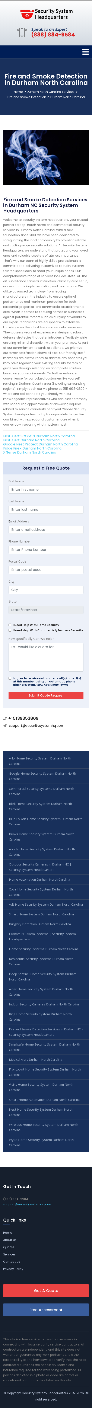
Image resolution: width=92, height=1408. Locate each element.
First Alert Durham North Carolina (31, 440)
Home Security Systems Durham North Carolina (44, 949)
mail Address (19, 521)
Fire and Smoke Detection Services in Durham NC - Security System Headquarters (46, 1032)
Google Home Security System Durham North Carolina (42, 776)
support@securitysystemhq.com (36, 725)
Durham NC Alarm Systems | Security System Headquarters (42, 936)
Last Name (16, 501)
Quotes (8, 1247)
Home (18, 92)
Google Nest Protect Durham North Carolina (40, 444)
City (12, 581)
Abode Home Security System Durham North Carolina (42, 852)
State (13, 601)
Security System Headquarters (45, 1393)
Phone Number (20, 541)
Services (9, 1254)
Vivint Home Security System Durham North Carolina (41, 1087)
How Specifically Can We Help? (31, 639)
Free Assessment (46, 1309)
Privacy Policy (13, 1269)
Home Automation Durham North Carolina (39, 879)
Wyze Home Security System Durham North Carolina (41, 1142)
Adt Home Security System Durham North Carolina (46, 904)
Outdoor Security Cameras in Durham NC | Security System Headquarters (40, 867)
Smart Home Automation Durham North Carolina (44, 1099)
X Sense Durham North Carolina (29, 452)
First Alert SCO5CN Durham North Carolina (39, 436)
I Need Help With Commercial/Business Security (48, 630)
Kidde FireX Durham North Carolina (32, 448)
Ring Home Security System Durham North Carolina (40, 1016)
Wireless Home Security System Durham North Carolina (43, 1127)
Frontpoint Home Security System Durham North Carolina (45, 1072)
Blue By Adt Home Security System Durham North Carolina (45, 821)
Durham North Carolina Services (50, 92)
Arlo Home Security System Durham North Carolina (40, 761)
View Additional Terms (52, 685)
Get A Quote (46, 1290)
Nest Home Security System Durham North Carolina (41, 1112)
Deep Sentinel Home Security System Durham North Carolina (42, 976)
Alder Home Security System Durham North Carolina (41, 991)
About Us (9, 1240)
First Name (16, 481)
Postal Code (17, 561)
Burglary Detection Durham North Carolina (40, 924)
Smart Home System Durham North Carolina (41, 914)
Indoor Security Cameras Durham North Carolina (44, 1004)
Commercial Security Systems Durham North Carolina (41, 791)
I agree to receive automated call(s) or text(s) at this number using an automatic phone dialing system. (47, 681)
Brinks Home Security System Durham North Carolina (41, 836)
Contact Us (11, 1262)
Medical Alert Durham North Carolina (35, 1059)
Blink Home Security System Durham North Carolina (40, 806)
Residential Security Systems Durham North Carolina (41, 961)
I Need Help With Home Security (36, 625)
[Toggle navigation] (85, 52)
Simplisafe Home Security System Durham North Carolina (44, 1047)
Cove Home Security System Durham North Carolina (41, 892)
